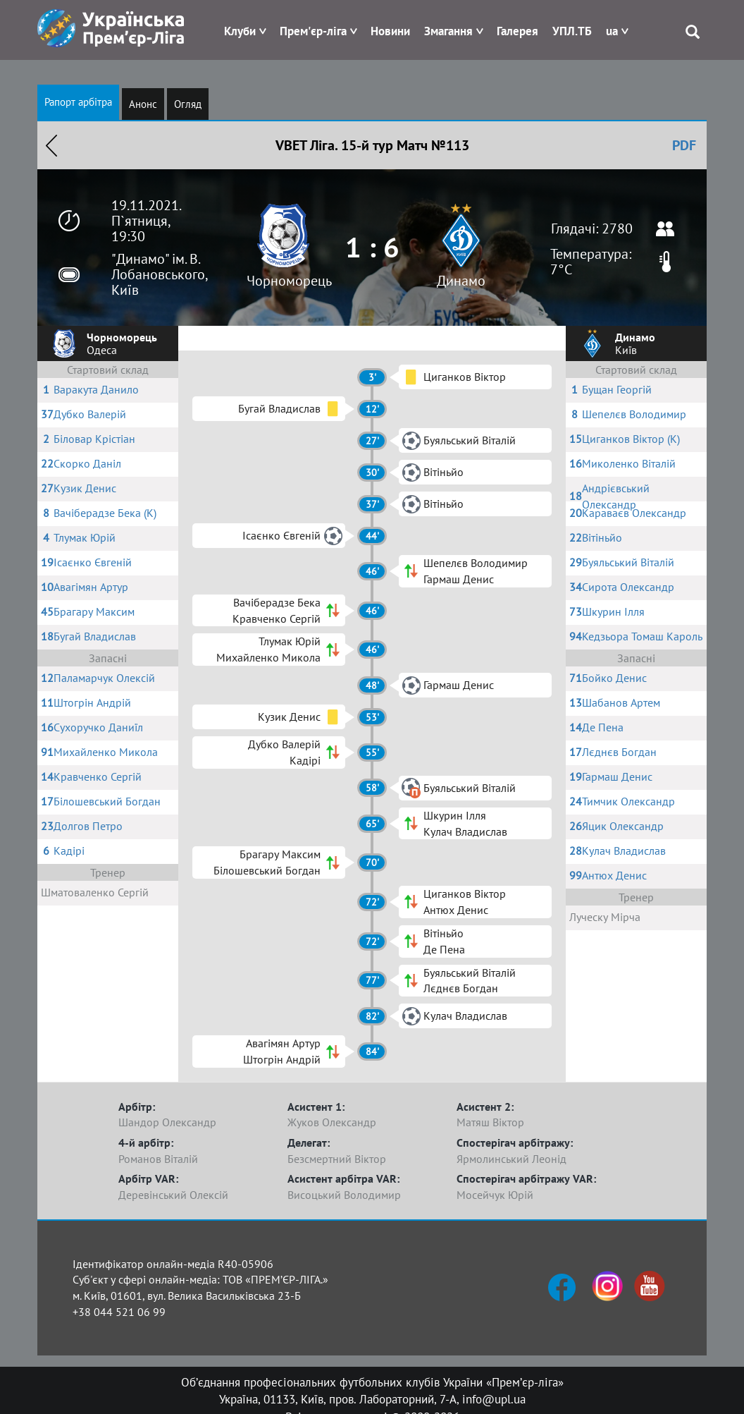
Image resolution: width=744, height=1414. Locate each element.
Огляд (188, 104)
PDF (684, 145)
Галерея (517, 31)
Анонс (143, 104)
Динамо (461, 281)
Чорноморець (289, 281)
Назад (51, 145)
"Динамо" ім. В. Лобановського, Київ (159, 274)
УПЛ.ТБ (572, 31)
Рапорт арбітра (78, 102)
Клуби (240, 31)
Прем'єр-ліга (313, 31)
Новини (390, 31)
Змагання (448, 31)
